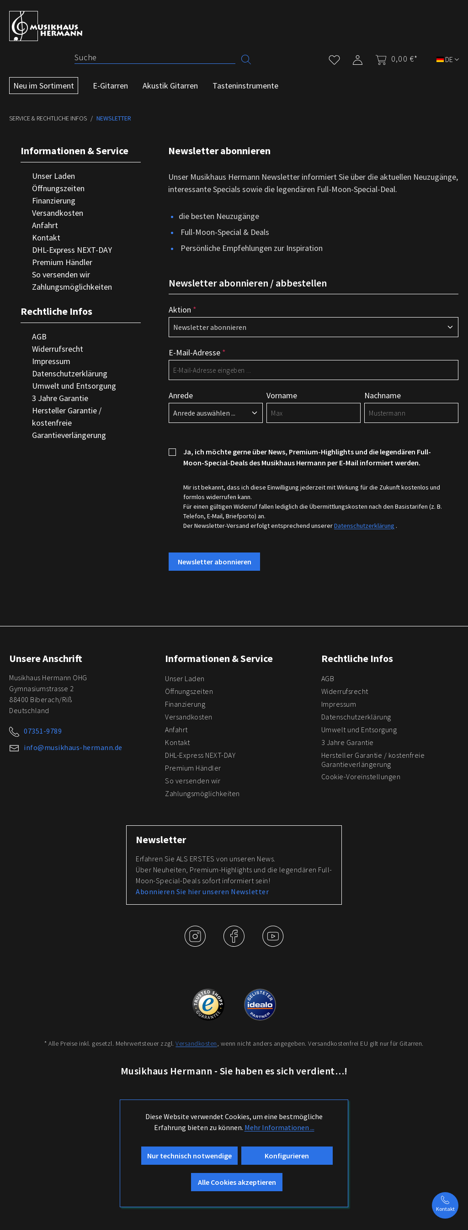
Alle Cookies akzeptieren (237, 1182)
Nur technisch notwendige (189, 1155)
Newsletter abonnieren (214, 561)
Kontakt (46, 237)
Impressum (51, 361)
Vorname (281, 395)
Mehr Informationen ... (279, 1127)
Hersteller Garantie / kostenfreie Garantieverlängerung (69, 422)
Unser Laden (53, 176)
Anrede (181, 395)
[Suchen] (246, 58)
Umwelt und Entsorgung (74, 385)
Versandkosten (57, 213)
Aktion (183, 309)
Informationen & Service (74, 150)
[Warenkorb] (393, 59)
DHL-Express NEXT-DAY (72, 250)
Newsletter (161, 839)
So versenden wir (61, 274)
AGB (39, 336)
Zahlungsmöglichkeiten (72, 286)
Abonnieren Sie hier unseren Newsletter (202, 891)
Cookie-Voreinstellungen (361, 776)
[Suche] (154, 57)
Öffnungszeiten (58, 188)
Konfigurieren (287, 1155)
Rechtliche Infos (56, 311)
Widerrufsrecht (57, 349)
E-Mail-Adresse (197, 352)
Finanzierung (53, 200)
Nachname (382, 395)
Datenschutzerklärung (69, 373)
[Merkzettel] (334, 58)
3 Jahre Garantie (60, 398)
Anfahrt (45, 225)
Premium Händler (62, 262)
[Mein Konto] (357, 58)
